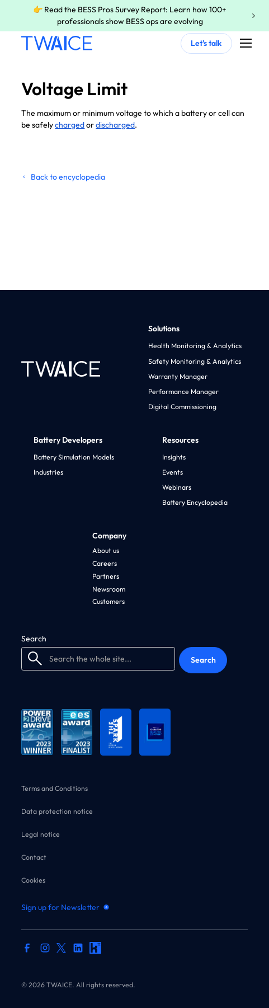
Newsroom (108, 589)
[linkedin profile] (78, 949)
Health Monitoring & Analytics (195, 345)
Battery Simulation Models (74, 457)
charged (69, 125)
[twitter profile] (61, 947)
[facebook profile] (27, 949)
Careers (104, 563)
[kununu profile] (95, 949)
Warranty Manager (177, 376)
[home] (56, 43)
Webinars (176, 487)
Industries (48, 472)
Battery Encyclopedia (195, 502)
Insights (174, 457)
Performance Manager (183, 391)
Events (172, 472)
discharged (115, 125)
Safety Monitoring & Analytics (194, 361)
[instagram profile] (45, 949)
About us (105, 550)
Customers (108, 601)
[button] (244, 43)
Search (33, 639)
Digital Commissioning (182, 406)
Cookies (33, 880)
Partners (105, 576)
